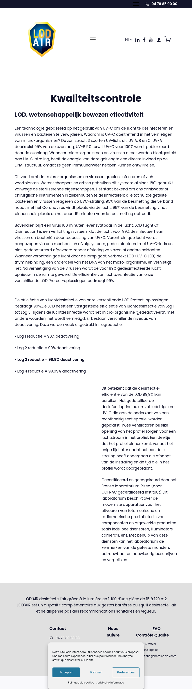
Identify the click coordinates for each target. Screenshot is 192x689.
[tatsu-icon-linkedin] (137, 39)
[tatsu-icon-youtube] (151, 39)
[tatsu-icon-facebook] (144, 39)
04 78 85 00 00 (164, 3)
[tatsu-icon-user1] (158, 39)
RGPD (139, 662)
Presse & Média (146, 644)
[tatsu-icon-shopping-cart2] (168, 39)
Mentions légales (147, 650)
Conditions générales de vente (156, 656)
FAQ (156, 628)
